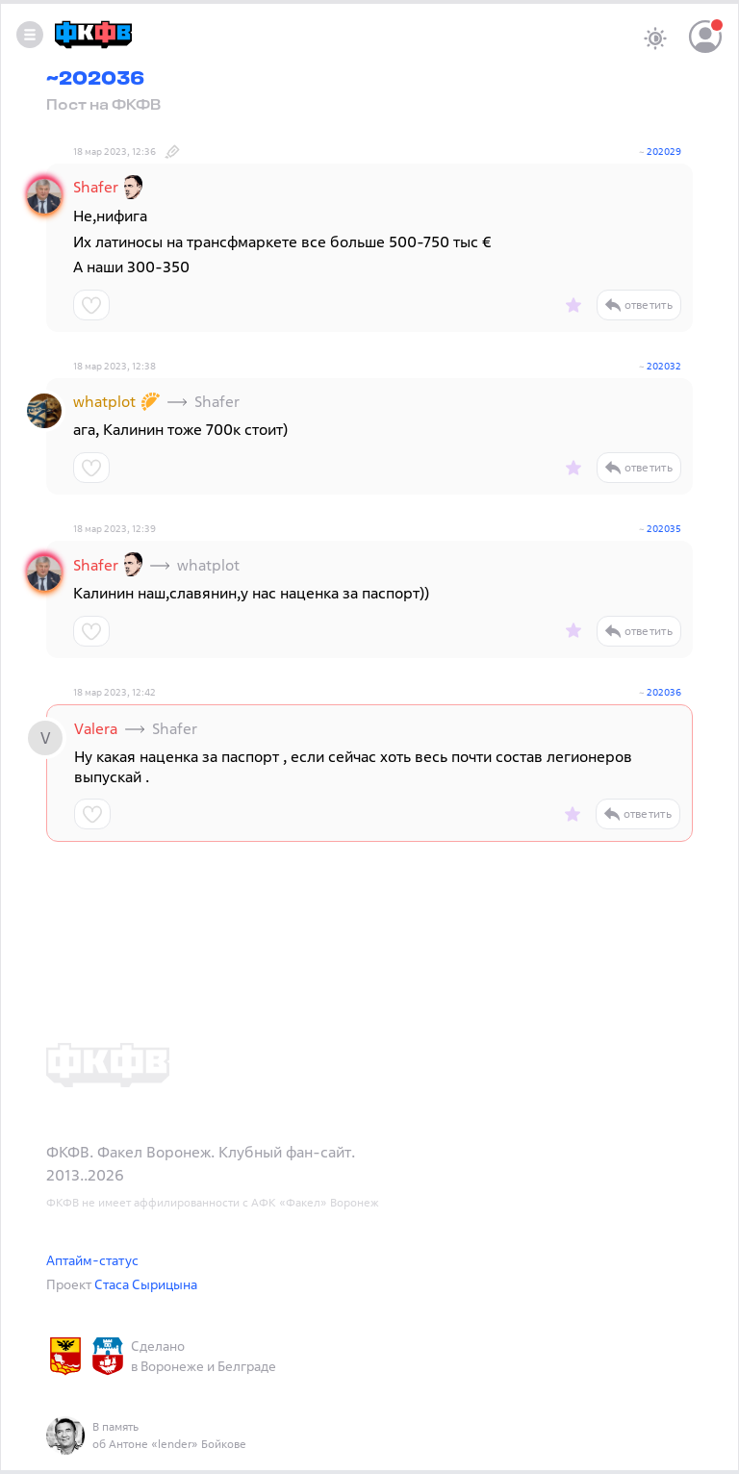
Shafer (95, 186)
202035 (664, 528)
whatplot (104, 401)
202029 (664, 151)
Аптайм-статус (92, 1260)
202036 (664, 692)
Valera (95, 728)
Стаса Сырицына (145, 1284)
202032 (664, 366)
